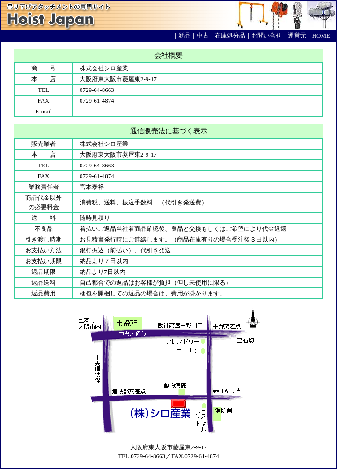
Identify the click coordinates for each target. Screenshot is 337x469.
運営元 (297, 35)
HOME (321, 35)
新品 (184, 35)
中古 (203, 35)
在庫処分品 (230, 35)
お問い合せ (266, 35)
